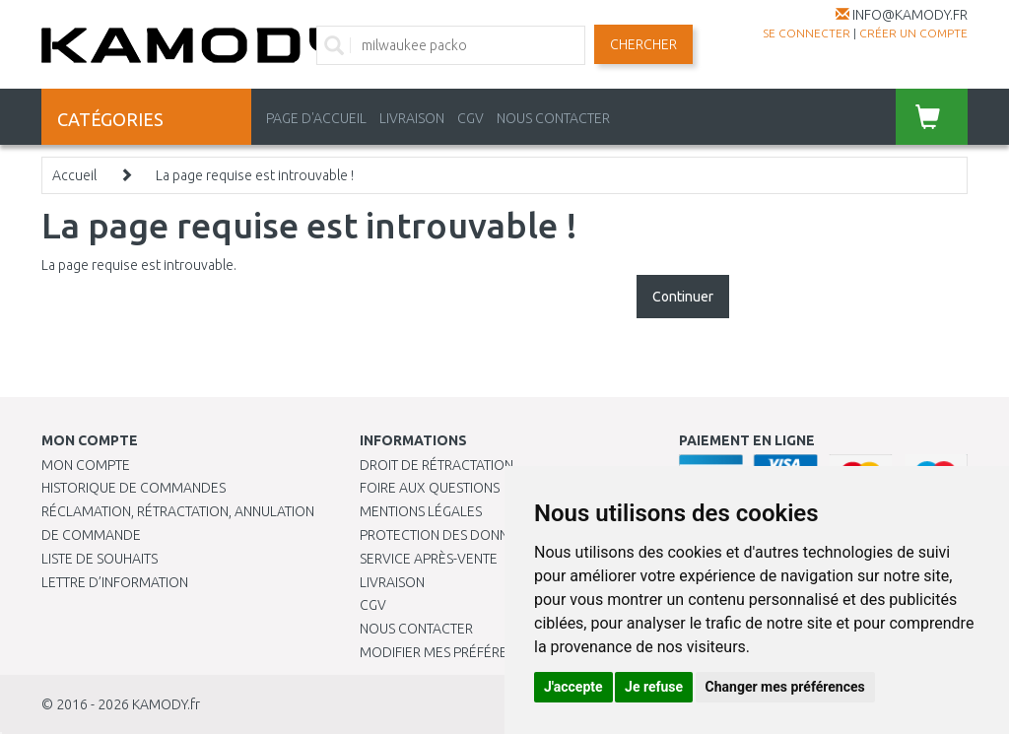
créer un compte (913, 33)
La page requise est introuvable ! (255, 175)
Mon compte (85, 465)
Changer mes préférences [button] (785, 687)
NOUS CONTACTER (553, 118)
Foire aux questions (430, 488)
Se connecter (806, 33)
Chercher (643, 44)
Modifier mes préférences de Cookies (490, 652)
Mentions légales (421, 511)
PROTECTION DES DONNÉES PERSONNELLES (495, 535)
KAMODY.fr (166, 704)
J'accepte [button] (573, 687)
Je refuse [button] (654, 687)
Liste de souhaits (99, 559)
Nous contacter (416, 628)
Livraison (392, 582)
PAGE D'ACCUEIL (316, 118)
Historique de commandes (133, 488)
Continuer (682, 296)
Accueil (74, 175)
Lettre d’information (114, 582)
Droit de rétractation (436, 465)
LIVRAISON (411, 118)
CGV (470, 118)
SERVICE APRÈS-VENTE (429, 559)
